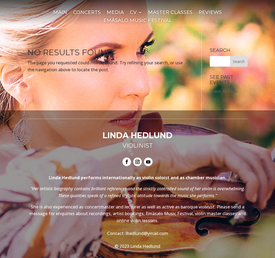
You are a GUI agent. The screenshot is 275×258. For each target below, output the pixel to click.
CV (133, 12)
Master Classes (170, 12)
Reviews (210, 12)
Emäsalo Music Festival (137, 20)
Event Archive (223, 91)
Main (60, 12)
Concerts (87, 12)
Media (115, 12)
